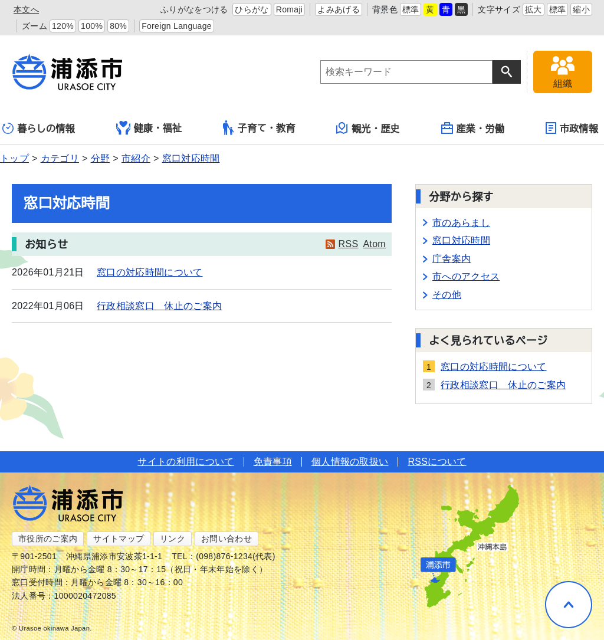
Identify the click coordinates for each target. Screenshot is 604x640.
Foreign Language (177, 26)
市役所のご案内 (47, 538)
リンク (172, 538)
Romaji (289, 9)
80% (118, 26)
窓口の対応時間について (150, 272)
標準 (410, 9)
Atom (374, 244)
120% (63, 26)
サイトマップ (118, 538)
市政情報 (572, 128)
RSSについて (437, 462)
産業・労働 (473, 128)
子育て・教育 (259, 127)
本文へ (26, 9)
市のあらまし (461, 223)
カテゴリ (60, 158)
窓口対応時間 (191, 158)
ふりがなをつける (194, 9)
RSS (349, 244)
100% (92, 26)
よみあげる (338, 9)
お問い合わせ (226, 538)
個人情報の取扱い (350, 462)
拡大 (533, 9)
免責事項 (273, 462)
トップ (14, 158)
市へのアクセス (466, 276)
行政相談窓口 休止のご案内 (159, 306)
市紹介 (136, 158)
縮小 (581, 9)
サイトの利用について (185, 462)
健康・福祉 (149, 128)
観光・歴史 (368, 128)
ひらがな (251, 9)
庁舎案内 (451, 259)
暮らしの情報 (38, 128)
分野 (100, 158)
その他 (446, 295)
